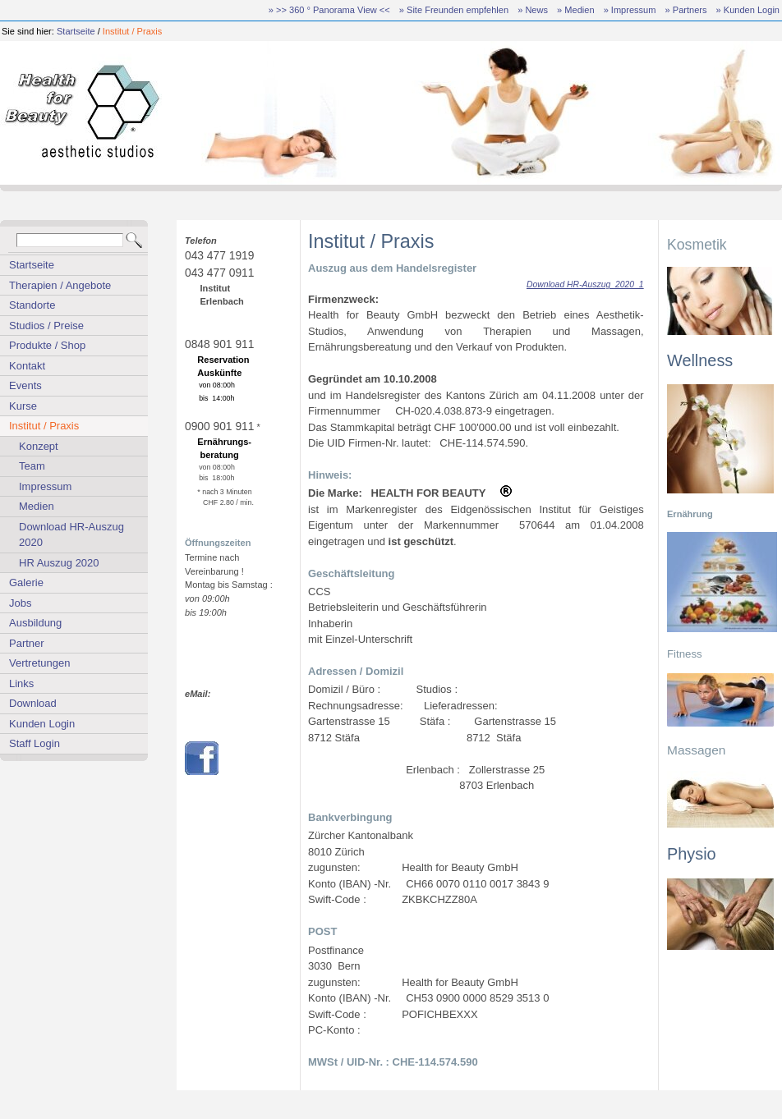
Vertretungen (39, 663)
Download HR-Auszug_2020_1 (585, 284)
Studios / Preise (46, 325)
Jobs (20, 603)
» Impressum (630, 10)
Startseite (76, 31)
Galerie (26, 582)
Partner (26, 643)
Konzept (38, 446)
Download (33, 703)
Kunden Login (42, 724)
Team (32, 466)
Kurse (23, 406)
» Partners (686, 10)
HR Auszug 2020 (59, 563)
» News (533, 10)
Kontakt (27, 366)
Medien (36, 506)
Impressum (45, 486)
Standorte (32, 305)
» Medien (575, 10)
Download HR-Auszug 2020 (71, 535)
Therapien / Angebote (60, 285)
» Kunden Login (748, 10)
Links (21, 683)
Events (25, 385)
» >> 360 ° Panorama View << (329, 10)
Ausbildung (35, 623)
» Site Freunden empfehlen (453, 10)
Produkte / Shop (47, 345)
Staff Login (34, 743)
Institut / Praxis (132, 31)
